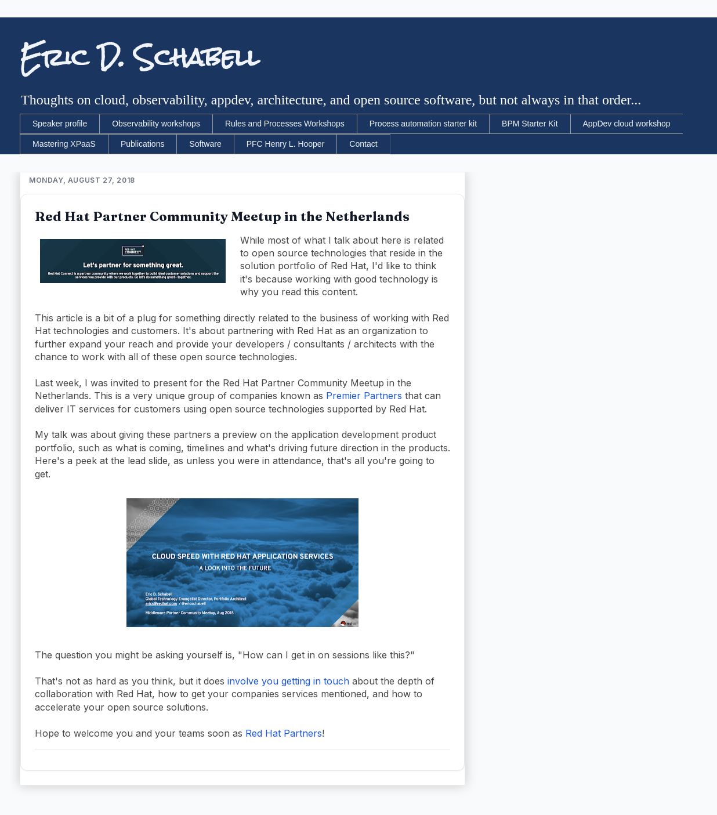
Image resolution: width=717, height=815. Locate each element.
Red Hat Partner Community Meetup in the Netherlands (222, 216)
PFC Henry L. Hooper (286, 143)
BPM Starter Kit (529, 123)
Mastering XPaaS (64, 143)
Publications (143, 143)
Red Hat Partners (283, 733)
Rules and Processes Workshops (285, 123)
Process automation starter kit (423, 123)
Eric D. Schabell (139, 57)
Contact (363, 143)
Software (205, 143)
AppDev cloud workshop (627, 123)
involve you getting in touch (288, 681)
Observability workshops (156, 123)
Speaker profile (59, 123)
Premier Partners (364, 395)
